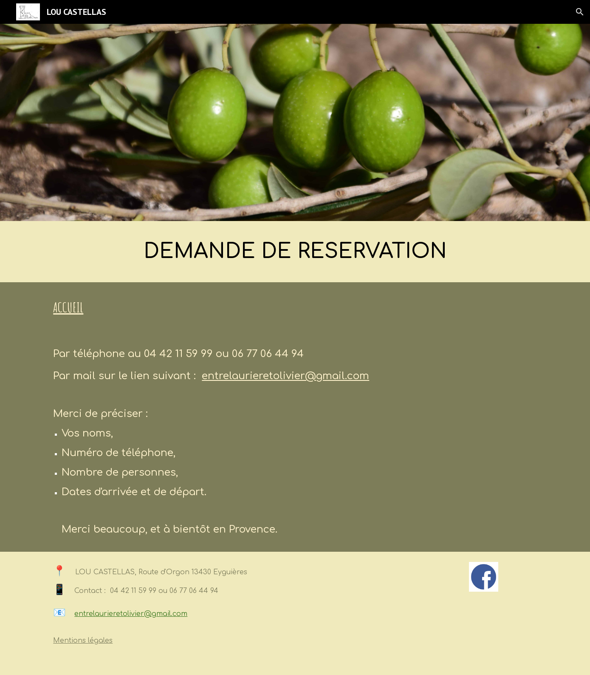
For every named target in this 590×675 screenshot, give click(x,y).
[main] (295, 251)
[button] (580, 12)
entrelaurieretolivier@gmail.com (285, 376)
